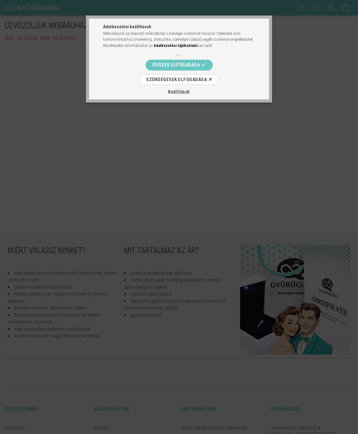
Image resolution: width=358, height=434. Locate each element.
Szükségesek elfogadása (176, 79)
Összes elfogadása (176, 65)
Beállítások (179, 91)
